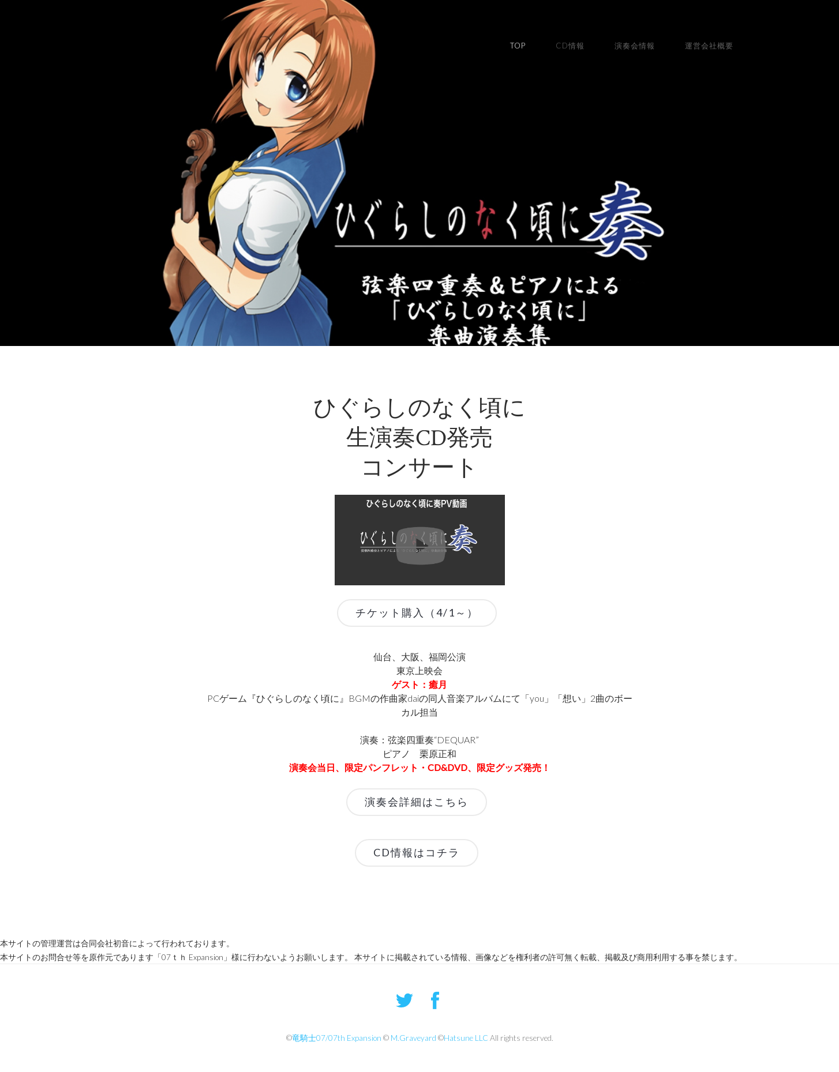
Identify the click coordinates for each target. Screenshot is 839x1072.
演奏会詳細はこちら (417, 801)
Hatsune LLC (466, 1038)
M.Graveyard (413, 1038)
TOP (518, 45)
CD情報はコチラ (416, 852)
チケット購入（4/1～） (416, 612)
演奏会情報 (635, 45)
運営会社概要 (709, 45)
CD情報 (570, 45)
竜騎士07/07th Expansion (336, 1038)
